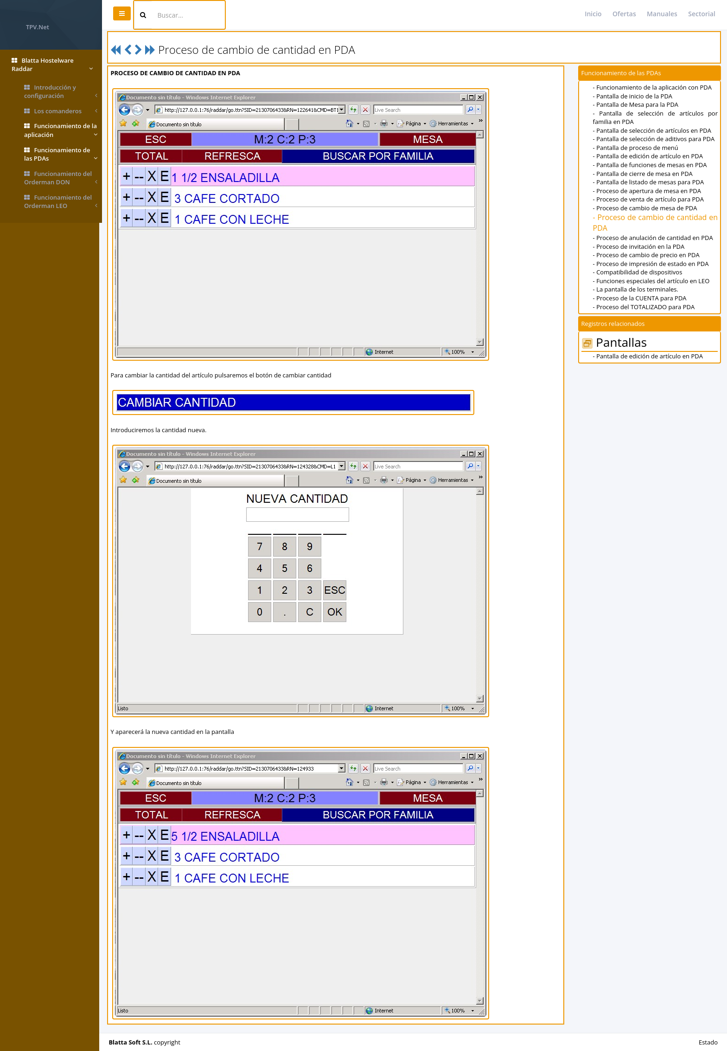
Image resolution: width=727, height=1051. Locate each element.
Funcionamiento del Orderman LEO (60, 201)
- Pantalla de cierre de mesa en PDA (643, 173)
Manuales (662, 13)
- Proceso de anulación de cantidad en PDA (653, 238)
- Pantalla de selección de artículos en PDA (652, 130)
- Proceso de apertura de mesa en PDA (647, 191)
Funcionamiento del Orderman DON (60, 178)
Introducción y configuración (60, 91)
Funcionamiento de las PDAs (60, 154)
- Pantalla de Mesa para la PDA (636, 104)
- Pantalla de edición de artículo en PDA (648, 156)
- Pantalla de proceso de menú (636, 147)
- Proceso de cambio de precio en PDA (646, 255)
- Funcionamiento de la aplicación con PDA (652, 87)
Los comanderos (60, 111)
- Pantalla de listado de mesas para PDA (649, 182)
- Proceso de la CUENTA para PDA (640, 298)
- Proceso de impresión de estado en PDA (651, 264)
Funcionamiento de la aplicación (60, 130)
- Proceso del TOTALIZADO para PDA (644, 307)
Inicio (593, 13)
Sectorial (701, 13)
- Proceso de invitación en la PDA (639, 246)
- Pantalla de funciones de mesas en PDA (650, 165)
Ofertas (624, 13)
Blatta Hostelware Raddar (52, 64)
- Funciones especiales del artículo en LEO (651, 281)
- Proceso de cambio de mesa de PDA (645, 208)
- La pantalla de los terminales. (636, 289)
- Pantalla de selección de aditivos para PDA (654, 139)
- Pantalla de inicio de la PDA (633, 96)
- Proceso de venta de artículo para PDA (648, 199)
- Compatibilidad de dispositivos (638, 272)
